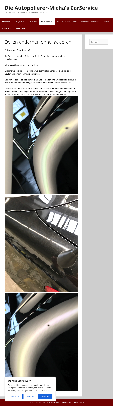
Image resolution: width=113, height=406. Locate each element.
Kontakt (7, 28)
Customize (15, 396)
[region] (30, 389)
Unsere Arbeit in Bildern (67, 22)
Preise (106, 22)
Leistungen (48, 21)
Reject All (30, 396)
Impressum (23, 28)
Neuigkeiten (19, 22)
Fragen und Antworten (90, 22)
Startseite (6, 22)
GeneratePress (79, 402)
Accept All (45, 396)
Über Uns (33, 22)
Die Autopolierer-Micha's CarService (51, 7)
